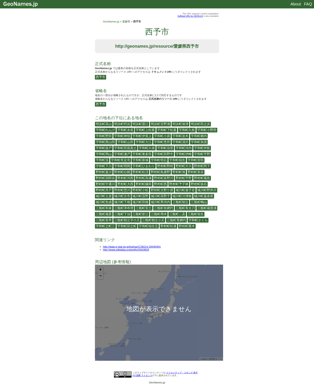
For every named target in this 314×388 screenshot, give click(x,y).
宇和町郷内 (199, 136)
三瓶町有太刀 (185, 208)
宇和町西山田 (105, 142)
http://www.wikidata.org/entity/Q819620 (126, 249)
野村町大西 (125, 184)
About (295, 4)
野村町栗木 (187, 226)
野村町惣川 (122, 190)
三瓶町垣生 (196, 214)
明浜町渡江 (140, 124)
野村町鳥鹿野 (160, 172)
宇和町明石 (159, 160)
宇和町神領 (122, 136)
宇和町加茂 (199, 142)
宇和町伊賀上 (142, 136)
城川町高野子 (160, 196)
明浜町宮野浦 (160, 124)
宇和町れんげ (105, 130)
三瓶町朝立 (180, 202)
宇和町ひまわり (143, 166)
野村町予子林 (178, 184)
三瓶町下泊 (122, 214)
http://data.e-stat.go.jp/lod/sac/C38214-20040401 (132, 246)
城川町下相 (122, 202)
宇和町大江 (144, 142)
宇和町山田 (125, 142)
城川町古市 (122, 196)
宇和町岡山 (104, 154)
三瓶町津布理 (123, 208)
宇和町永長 (125, 130)
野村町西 (160, 184)
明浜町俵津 (180, 124)
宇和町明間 (122, 166)
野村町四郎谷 (105, 178)
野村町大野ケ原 (162, 190)
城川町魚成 (104, 202)
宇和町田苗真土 (125, 148)
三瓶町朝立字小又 (127, 220)
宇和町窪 (102, 160)
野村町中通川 (105, 184)
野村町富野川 (163, 178)
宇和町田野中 (163, 154)
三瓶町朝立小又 (153, 220)
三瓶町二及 (177, 214)
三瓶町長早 (104, 220)
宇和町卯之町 (127, 226)
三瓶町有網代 (163, 208)
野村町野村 (165, 166)
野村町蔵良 (202, 178)
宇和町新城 (140, 160)
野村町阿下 (202, 166)
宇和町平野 (202, 154)
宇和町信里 (165, 148)
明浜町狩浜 (122, 124)
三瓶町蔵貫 (104, 214)
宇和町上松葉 (145, 130)
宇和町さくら (198, 220)
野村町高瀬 (144, 178)
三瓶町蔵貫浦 (206, 208)
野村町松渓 (140, 172)
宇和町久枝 (187, 130)
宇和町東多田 (142, 154)
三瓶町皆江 (140, 214)
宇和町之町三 (105, 226)
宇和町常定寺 (120, 160)
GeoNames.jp (111, 21)
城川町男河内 (160, 202)
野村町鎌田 (144, 184)
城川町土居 (104, 196)
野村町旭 (178, 172)
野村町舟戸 (104, 190)
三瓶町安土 (144, 208)
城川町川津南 (182, 196)
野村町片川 (184, 166)
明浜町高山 (104, 124)
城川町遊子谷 (185, 190)
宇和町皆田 (196, 160)
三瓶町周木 (159, 214)
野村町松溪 (168, 226)
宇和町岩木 (180, 136)
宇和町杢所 (162, 142)
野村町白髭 (122, 172)
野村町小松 (140, 190)
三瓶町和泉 (104, 208)
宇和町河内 (184, 148)
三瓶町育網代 (176, 220)
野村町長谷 (196, 172)
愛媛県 (126, 21)
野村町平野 (184, 178)
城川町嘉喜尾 (203, 196)
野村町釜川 (104, 172)
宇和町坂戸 (104, 148)
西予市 (100, 77)
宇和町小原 (162, 136)
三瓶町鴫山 (199, 202)
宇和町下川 (104, 166)
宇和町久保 (147, 148)
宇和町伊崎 (184, 154)
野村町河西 (125, 178)
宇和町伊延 (202, 148)
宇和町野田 (104, 136)
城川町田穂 (140, 202)
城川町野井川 (206, 190)
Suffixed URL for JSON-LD (190, 16)
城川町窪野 (140, 196)
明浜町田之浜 (200, 124)
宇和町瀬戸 (122, 154)
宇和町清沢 (180, 142)
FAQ (308, 4)
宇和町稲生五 (148, 226)
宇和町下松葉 (166, 130)
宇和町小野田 (206, 130)
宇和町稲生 (177, 160)
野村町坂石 (199, 184)
